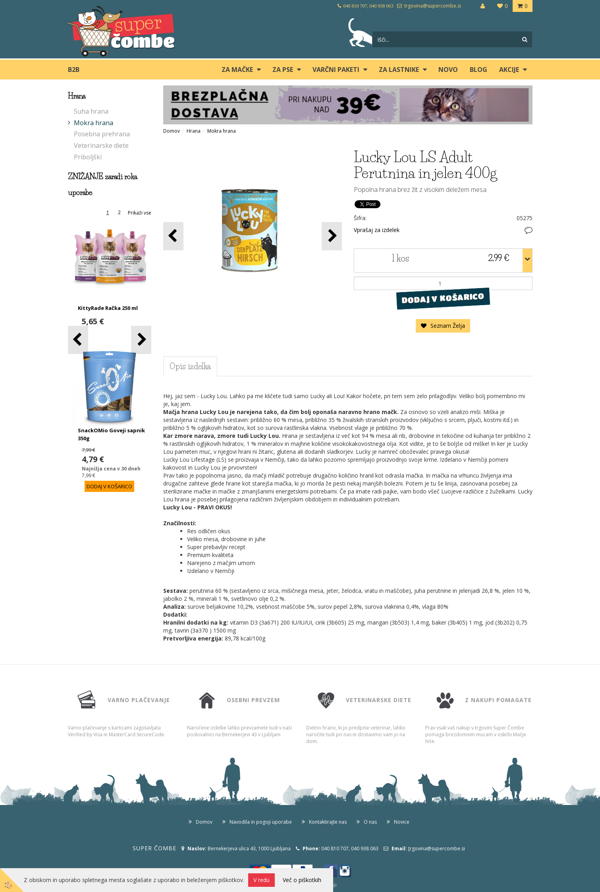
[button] (141, 340)
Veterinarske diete (101, 145)
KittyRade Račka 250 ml (108, 308)
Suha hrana (91, 111)
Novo (448, 69)
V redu (261, 880)
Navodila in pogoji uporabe (261, 821)
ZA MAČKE (237, 69)
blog (478, 69)
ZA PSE (282, 69)
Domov (171, 131)
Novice (401, 821)
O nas (370, 821)
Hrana (194, 131)
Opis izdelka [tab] (190, 366)
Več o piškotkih (302, 880)
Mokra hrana (93, 122)
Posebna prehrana (102, 134)
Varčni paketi (336, 69)
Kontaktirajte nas (328, 821)
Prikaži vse (139, 212)
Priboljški (88, 157)
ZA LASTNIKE (399, 69)
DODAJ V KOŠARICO (442, 298)
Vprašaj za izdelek (376, 230)
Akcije (509, 69)
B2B (73, 69)
